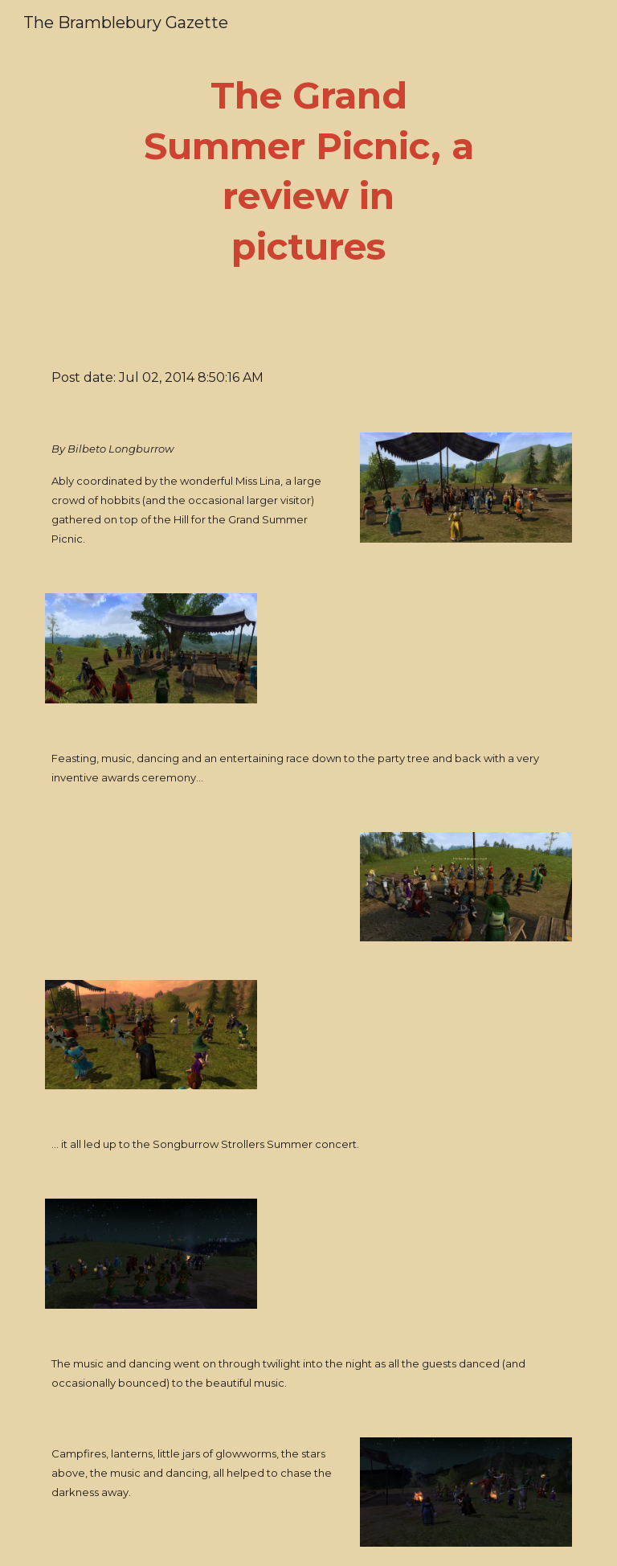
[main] (308, 171)
